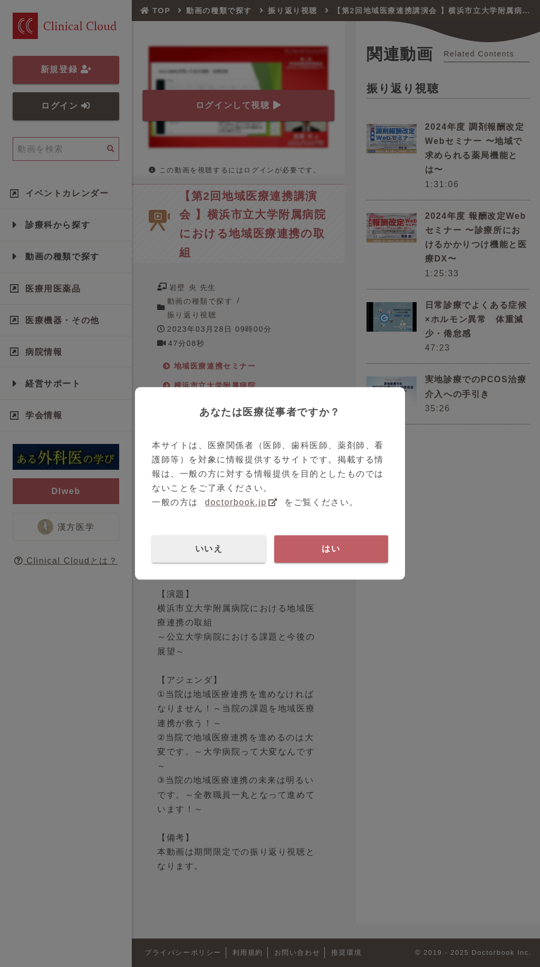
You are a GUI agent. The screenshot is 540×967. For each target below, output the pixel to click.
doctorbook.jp (236, 502)
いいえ (209, 548)
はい (331, 548)
